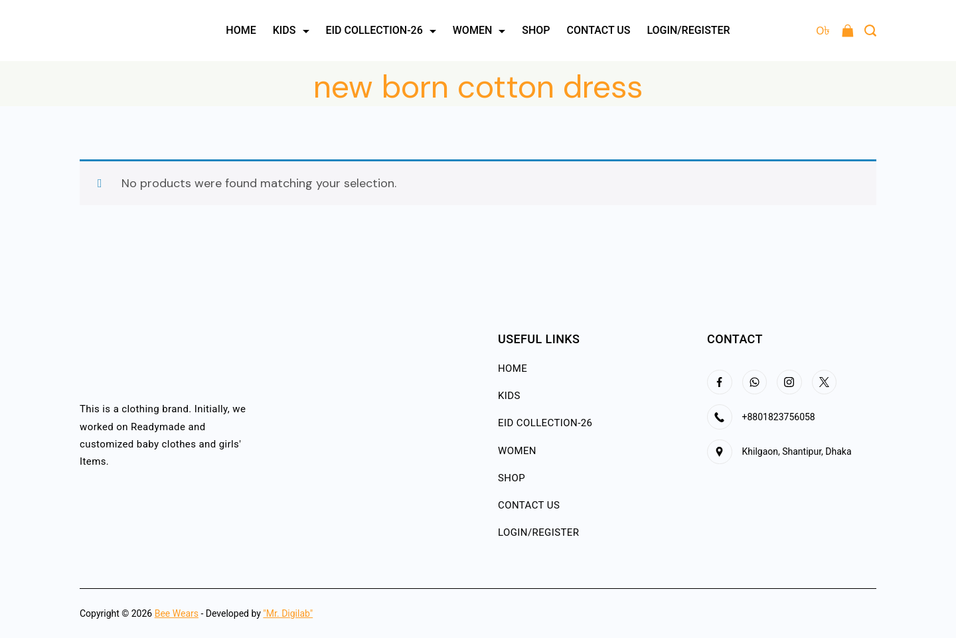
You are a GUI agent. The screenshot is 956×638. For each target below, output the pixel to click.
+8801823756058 (778, 417)
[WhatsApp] (754, 382)
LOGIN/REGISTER (688, 30)
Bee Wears (177, 613)
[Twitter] (824, 382)
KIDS (291, 30)
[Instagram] (789, 382)
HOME (241, 30)
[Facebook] (719, 382)
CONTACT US (599, 30)
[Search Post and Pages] (870, 31)
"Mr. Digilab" (288, 613)
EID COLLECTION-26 (381, 30)
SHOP (536, 30)
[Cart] (835, 31)
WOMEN (479, 30)
